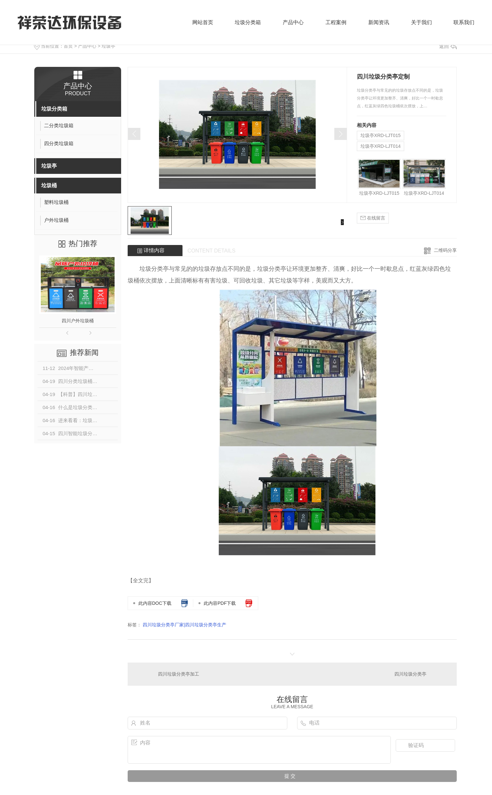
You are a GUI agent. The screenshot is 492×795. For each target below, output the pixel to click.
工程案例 (335, 22)
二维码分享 (445, 250)
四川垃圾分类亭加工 (178, 674)
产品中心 (293, 22)
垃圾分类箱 (248, 22)
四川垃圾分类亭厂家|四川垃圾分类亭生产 (184, 624)
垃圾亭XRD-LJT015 (380, 135)
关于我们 (421, 22)
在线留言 (372, 218)
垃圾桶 (49, 185)
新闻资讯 (378, 22)
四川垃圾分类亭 (410, 674)
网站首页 (202, 22)
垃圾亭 (108, 46)
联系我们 (463, 22)
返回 (448, 46)
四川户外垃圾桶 (78, 320)
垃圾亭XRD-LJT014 (380, 146)
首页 (68, 46)
